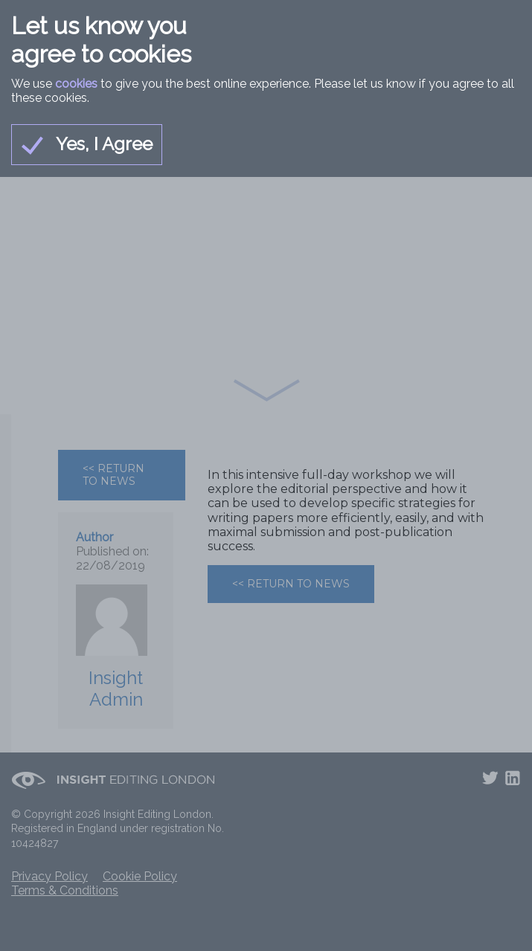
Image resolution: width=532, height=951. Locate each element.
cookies (76, 84)
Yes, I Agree (87, 144)
